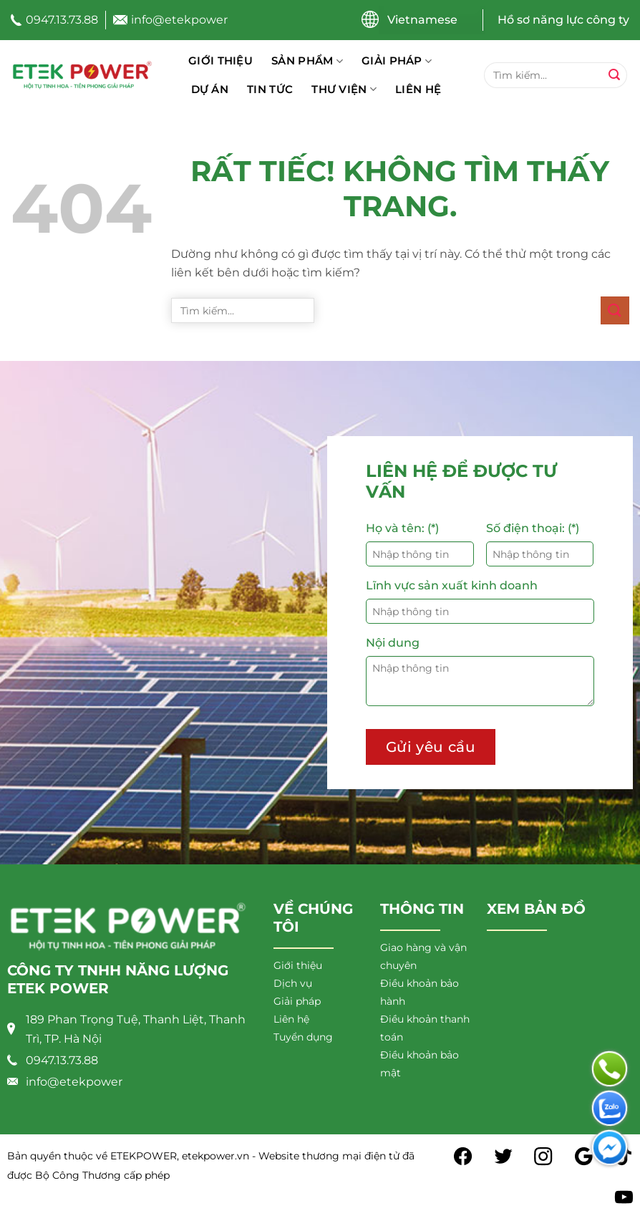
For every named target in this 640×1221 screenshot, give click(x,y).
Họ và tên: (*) (402, 528)
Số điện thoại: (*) (532, 528)
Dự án (210, 89)
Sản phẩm (307, 61)
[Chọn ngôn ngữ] (432, 20)
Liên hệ (418, 89)
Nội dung (393, 643)
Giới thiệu (220, 60)
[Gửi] (614, 75)
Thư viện (344, 89)
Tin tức (270, 89)
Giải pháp (397, 61)
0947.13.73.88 (62, 19)
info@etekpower (179, 19)
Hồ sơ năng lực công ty (563, 19)
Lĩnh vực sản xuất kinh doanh (452, 585)
